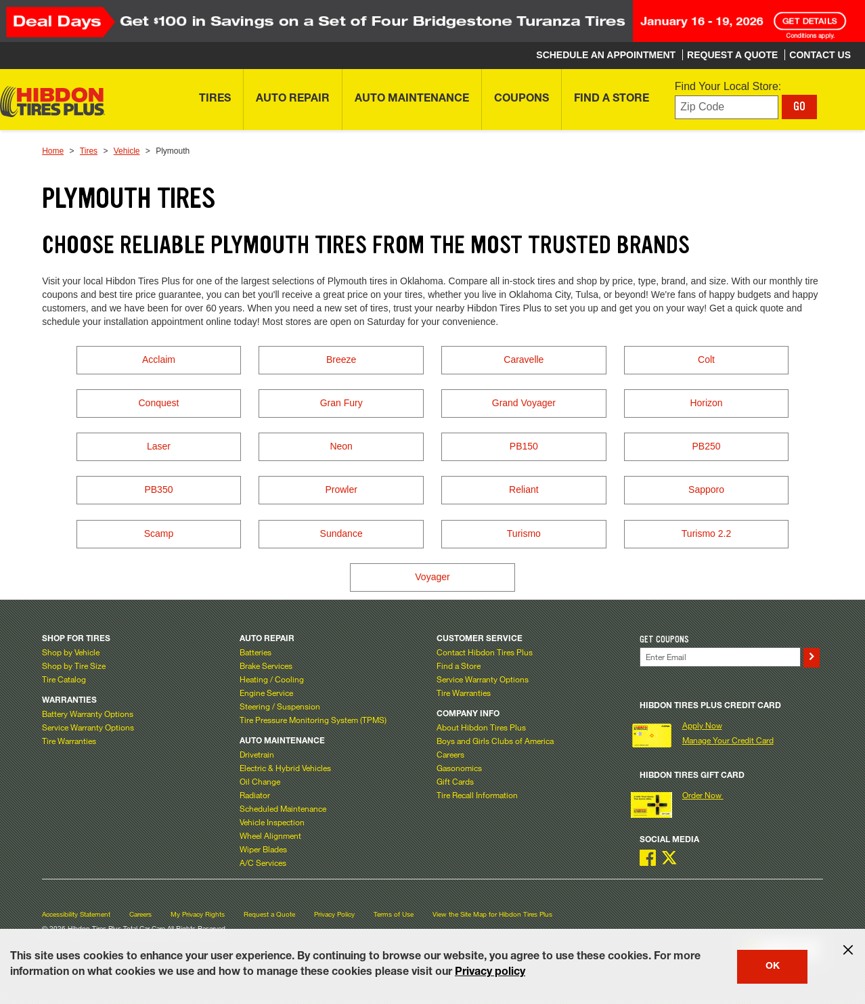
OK (773, 967)
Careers (450, 754)
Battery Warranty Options (87, 713)
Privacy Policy (334, 914)
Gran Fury (341, 402)
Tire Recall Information (477, 794)
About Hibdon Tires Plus (481, 727)
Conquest (158, 402)
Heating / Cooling (272, 679)
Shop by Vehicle (70, 652)
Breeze (341, 359)
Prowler (341, 489)
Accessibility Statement (76, 914)
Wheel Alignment (270, 835)
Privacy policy (490, 972)
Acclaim (158, 359)
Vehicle (127, 151)
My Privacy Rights (198, 914)
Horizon (706, 402)
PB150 (524, 446)
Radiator (255, 794)
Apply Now (702, 725)
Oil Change (260, 781)
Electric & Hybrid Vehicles (285, 767)
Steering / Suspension (280, 706)
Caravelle (524, 359)
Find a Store (459, 665)
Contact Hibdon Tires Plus (485, 652)
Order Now (703, 794)
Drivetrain (257, 754)
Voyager (432, 576)
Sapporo (706, 489)
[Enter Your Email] (720, 657)
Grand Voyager (524, 402)
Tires (88, 151)
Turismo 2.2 (706, 533)
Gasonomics (459, 767)
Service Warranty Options (88, 727)
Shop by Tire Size (74, 665)
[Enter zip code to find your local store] (726, 107)
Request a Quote (269, 914)
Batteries (255, 652)
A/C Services (263, 862)
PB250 (706, 446)
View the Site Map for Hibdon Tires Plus (492, 914)
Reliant (524, 489)
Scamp (159, 533)
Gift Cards (455, 781)
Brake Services (266, 665)
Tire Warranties (69, 740)
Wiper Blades (263, 849)
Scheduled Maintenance (283, 808)
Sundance (341, 533)
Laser (159, 446)
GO (799, 106)
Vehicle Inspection (272, 821)
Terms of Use (394, 914)
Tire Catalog (64, 679)
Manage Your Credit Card (728, 740)
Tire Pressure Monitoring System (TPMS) (313, 719)
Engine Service (266, 692)
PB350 (158, 489)
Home (53, 151)
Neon (341, 446)
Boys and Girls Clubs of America (495, 740)
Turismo (524, 533)
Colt (706, 359)
